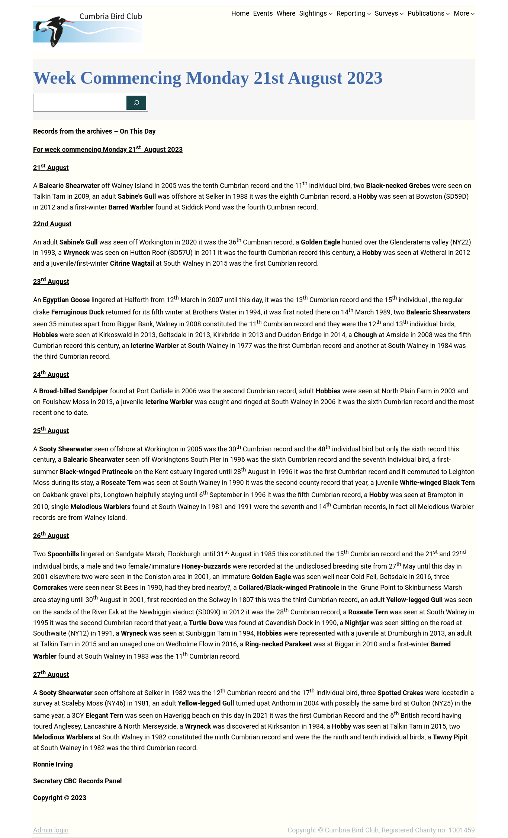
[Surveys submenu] (402, 14)
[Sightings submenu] (331, 14)
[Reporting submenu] (369, 14)
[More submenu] (473, 14)
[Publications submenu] (448, 14)
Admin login (51, 830)
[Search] (136, 103)
